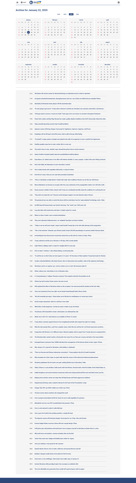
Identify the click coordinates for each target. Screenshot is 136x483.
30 (31, 35)
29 (28, 35)
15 (28, 29)
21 (25, 32)
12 (19, 29)
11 (37, 27)
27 (22, 35)
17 (34, 29)
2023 (58, 14)
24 (34, 32)
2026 (77, 14)
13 (22, 29)
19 (19, 32)
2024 (65, 14)
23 (31, 32)
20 (22, 32)
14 (25, 29)
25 (37, 32)
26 (19, 35)
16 (31, 29)
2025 (71, 14)
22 (28, 32)
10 (34, 27)
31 (34, 35)
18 (37, 29)
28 (25, 35)
